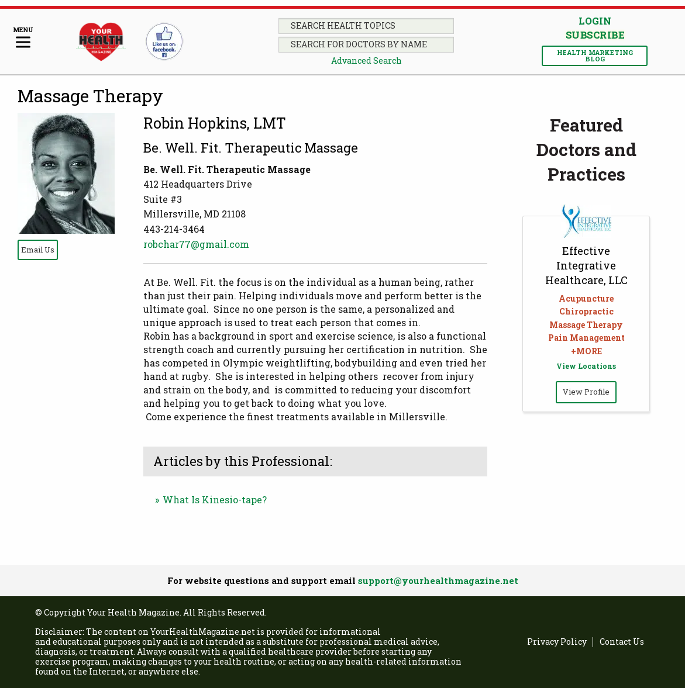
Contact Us (622, 642)
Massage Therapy (90, 95)
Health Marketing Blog (595, 55)
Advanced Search (366, 60)
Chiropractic (586, 311)
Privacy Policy (557, 642)
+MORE (586, 351)
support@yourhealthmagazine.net (438, 580)
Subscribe (595, 35)
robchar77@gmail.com (196, 244)
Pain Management (586, 337)
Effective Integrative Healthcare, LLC (586, 265)
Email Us (37, 249)
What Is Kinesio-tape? (215, 499)
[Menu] (23, 38)
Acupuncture (586, 298)
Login (595, 21)
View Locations (586, 366)
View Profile (586, 391)
